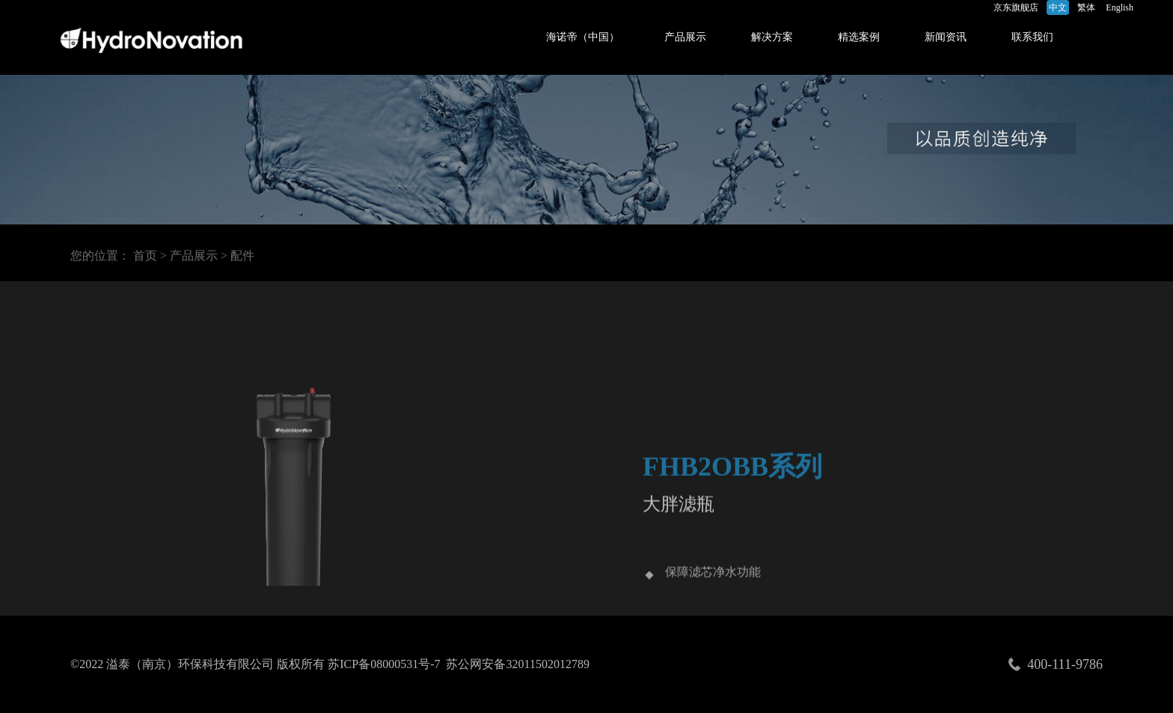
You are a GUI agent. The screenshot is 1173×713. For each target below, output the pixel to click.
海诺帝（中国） (582, 37)
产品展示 (685, 37)
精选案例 (859, 37)
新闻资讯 (946, 37)
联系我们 (1032, 37)
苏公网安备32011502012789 (517, 664)
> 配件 (237, 257)
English (1119, 7)
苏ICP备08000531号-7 (384, 664)
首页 (145, 257)
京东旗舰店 (1015, 7)
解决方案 (772, 37)
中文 (1058, 7)
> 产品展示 (189, 257)
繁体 (1086, 7)
